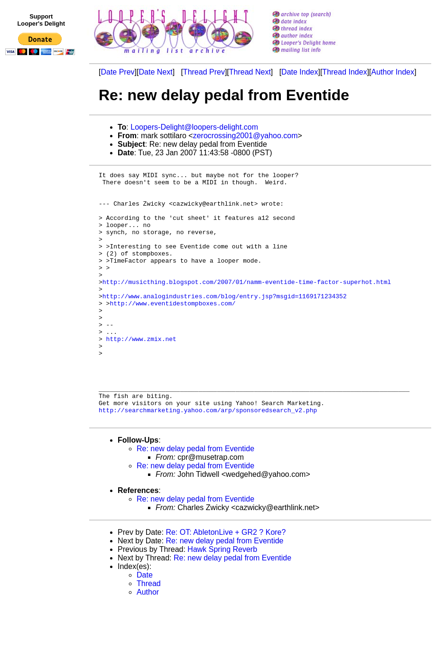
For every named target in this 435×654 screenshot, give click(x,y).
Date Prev (117, 72)
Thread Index (344, 72)
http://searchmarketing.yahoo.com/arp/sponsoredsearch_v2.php (208, 458)
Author (148, 642)
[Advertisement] (42, 255)
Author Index (393, 72)
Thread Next (250, 72)
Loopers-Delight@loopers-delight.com (194, 127)
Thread (149, 633)
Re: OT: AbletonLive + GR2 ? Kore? (226, 582)
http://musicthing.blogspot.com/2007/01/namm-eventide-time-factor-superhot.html (246, 304)
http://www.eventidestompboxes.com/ (172, 330)
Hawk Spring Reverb (222, 599)
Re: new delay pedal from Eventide (195, 498)
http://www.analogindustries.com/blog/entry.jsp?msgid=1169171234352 (224, 321)
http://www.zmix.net (141, 373)
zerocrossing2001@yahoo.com (245, 136)
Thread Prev (204, 72)
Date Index (299, 72)
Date (145, 625)
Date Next (155, 72)
